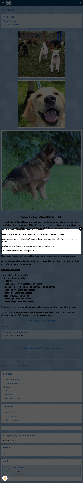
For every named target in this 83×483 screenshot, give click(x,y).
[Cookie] (5, 478)
